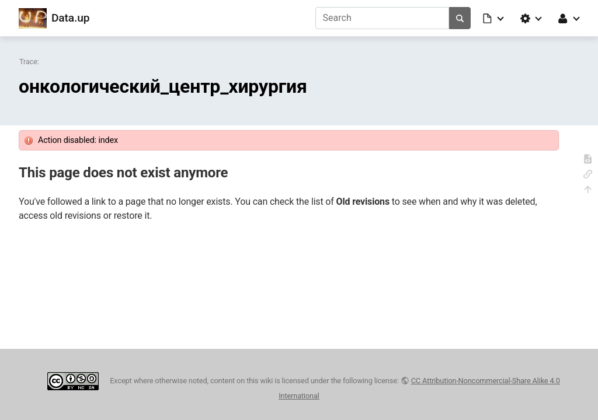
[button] (494, 18)
